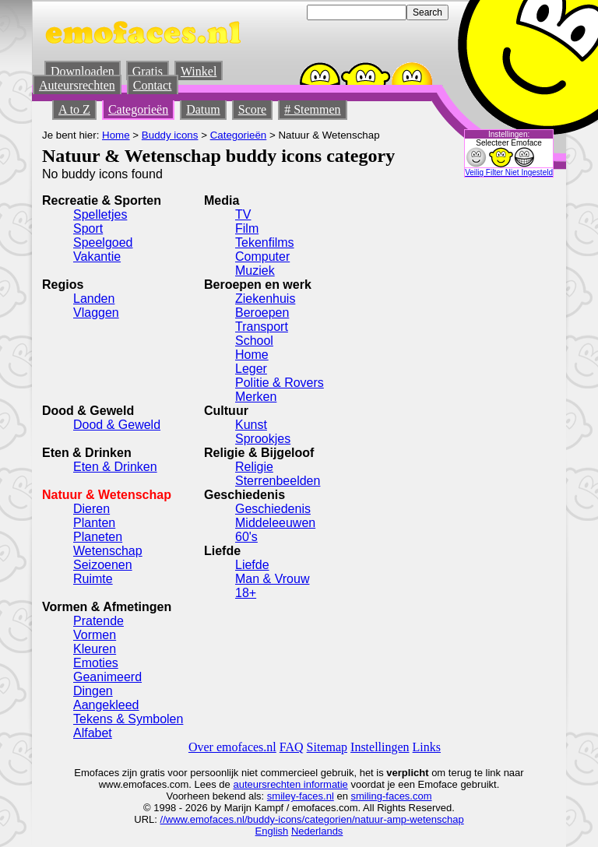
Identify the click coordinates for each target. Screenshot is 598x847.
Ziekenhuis (265, 298)
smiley (281, 796)
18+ (245, 592)
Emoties (95, 663)
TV (243, 214)
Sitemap (327, 747)
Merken (255, 396)
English (272, 831)
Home (116, 135)
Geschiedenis (273, 508)
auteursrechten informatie (290, 784)
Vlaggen (96, 312)
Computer (262, 256)
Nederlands (317, 831)
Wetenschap (107, 550)
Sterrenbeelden (277, 480)
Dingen (93, 691)
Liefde (252, 564)
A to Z (74, 109)
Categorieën (138, 109)
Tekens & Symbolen (128, 719)
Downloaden (82, 71)
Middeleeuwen (275, 522)
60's (246, 536)
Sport (88, 228)
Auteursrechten (77, 85)
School (254, 340)
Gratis (147, 71)
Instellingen (380, 747)
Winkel (198, 71)
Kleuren (94, 648)
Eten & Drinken (115, 466)
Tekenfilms (264, 242)
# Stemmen (312, 109)
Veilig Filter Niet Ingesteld (509, 172)
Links (427, 747)
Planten (94, 522)
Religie (254, 466)
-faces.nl (315, 796)
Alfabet (92, 733)
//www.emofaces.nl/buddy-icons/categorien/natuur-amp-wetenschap (312, 819)
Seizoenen (102, 564)
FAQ (292, 747)
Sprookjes (262, 438)
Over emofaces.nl (232, 747)
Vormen (94, 634)
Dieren (91, 508)
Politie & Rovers (279, 382)
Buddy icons (170, 135)
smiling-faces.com (391, 796)
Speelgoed (103, 242)
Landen (93, 298)
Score (252, 109)
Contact (152, 85)
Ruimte (93, 578)
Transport (261, 326)
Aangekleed (106, 705)
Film (247, 228)
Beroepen (262, 312)
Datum (203, 109)
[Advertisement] (419, 400)
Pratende (98, 620)
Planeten (97, 536)
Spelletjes (100, 214)
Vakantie (97, 256)
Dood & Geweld (116, 424)
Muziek (255, 270)
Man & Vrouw (272, 578)
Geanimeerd (107, 677)
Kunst (251, 424)
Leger (251, 368)
